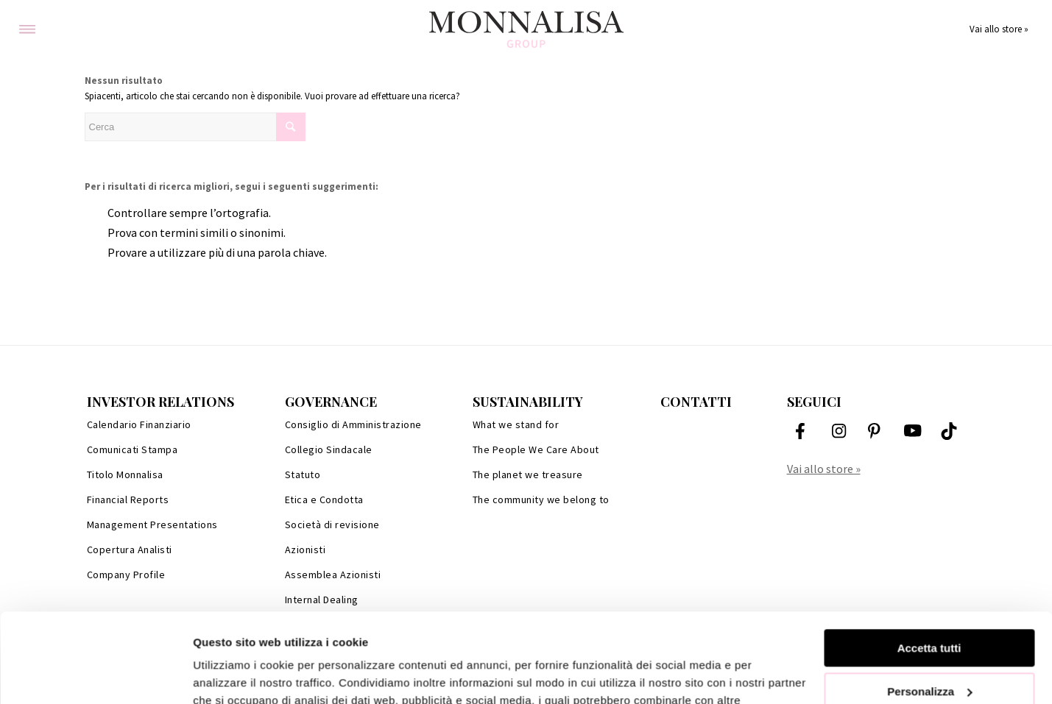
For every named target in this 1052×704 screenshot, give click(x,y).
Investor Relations (160, 401)
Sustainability (528, 401)
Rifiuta (929, 650)
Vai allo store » (999, 29)
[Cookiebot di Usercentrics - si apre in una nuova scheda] (95, 675)
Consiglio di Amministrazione (353, 424)
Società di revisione (332, 524)
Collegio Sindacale (329, 449)
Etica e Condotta (324, 499)
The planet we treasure (528, 474)
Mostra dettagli (232, 675)
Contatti (696, 401)
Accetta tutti (929, 564)
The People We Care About (536, 449)
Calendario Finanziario (139, 424)
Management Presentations (152, 524)
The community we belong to (541, 499)
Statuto (303, 474)
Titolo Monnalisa (125, 474)
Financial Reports (128, 499)
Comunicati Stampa (132, 449)
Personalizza (929, 607)
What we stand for (516, 424)
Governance (331, 401)
